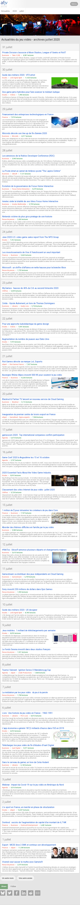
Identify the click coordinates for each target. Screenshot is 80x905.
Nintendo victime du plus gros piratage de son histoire (27, 216)
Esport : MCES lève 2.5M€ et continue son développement (29, 845)
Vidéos (12, 95)
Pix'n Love (24, 716)
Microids (15, 136)
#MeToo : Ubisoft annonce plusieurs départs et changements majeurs (34, 550)
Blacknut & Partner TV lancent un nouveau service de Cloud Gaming (33, 399)
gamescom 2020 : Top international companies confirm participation (33, 435)
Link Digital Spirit (16, 78)
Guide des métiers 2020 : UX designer (19, 610)
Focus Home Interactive (20, 189)
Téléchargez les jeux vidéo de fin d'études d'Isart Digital (28, 745)
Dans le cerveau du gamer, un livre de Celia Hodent (25, 762)
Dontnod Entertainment (29, 825)
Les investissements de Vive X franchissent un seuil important (31, 252)
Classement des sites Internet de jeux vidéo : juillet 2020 (28, 489)
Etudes (4, 78)
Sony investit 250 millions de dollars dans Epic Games (27, 589)
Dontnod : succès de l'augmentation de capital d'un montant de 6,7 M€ (34, 822)
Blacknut (15, 402)
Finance (5, 117)
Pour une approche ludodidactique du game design (25, 324)
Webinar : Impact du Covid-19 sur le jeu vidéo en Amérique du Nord (33, 784)
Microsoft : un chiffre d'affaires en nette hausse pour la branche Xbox (34, 267)
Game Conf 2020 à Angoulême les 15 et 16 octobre (25, 457)
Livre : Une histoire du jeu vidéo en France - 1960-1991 (27, 713)
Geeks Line (25, 306)
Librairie (15, 306)
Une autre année (25, 878)
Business (5, 55)
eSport (4, 364)
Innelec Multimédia (19, 204)
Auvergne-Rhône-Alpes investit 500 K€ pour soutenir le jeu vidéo (32, 375)
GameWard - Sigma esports (20, 417)
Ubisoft (14, 174)
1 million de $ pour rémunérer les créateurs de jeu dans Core (30, 510)
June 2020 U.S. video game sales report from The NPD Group (30, 237)
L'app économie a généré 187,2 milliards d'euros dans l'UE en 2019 (33, 728)
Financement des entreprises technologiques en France (28, 114)
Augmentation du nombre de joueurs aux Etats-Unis (25, 339)
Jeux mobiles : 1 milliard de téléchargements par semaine (29, 630)
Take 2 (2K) (16, 55)
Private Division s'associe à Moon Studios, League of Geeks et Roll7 (34, 52)
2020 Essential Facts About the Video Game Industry (26, 472)
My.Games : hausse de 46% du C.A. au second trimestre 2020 (30, 288)
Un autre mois (8, 878)
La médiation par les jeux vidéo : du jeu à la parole (25, 692)
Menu (74, 4)
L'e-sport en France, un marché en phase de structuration (28, 807)
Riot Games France (17, 364)
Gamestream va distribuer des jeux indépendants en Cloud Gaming (32, 574)
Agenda (5, 438)
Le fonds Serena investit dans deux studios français (26, 649)
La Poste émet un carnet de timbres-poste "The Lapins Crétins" (31, 171)
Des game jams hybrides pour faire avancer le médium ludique (31, 92)
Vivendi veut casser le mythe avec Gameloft (22, 862)
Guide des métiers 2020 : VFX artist (18, 75)
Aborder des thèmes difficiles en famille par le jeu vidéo (28, 527)
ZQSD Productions (25, 673)
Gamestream (17, 577)
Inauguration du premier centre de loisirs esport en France (29, 414)
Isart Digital (16, 748)
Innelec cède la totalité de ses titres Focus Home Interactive (30, 201)
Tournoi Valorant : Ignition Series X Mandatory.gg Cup (26, 670)
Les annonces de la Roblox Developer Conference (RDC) (28, 156)
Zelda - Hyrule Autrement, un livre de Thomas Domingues (28, 303)
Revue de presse (8, 219)
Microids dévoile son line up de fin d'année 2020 (24, 133)
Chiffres (5, 291)
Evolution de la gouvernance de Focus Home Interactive (27, 186)
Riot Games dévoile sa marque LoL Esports (22, 361)
